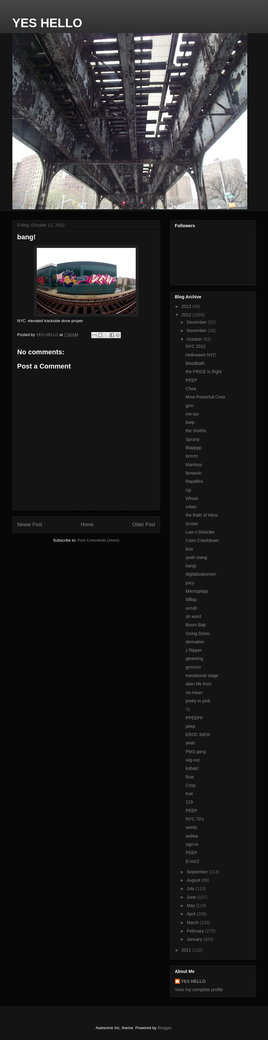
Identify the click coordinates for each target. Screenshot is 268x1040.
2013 (186, 306)
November (197, 330)
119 (189, 801)
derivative (194, 641)
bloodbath (195, 363)
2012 (186, 314)
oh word (193, 616)
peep (190, 726)
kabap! (191, 768)
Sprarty (192, 439)
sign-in (191, 844)
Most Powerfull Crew (205, 396)
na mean (193, 692)
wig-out (192, 759)
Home (87, 524)
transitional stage (201, 675)
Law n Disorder (200, 532)
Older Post (143, 524)
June (192, 897)
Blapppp (193, 447)
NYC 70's (194, 818)
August (194, 880)
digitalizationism (200, 574)
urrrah (191, 608)
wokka (191, 835)
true (189, 793)
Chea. (191, 388)
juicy (189, 582)
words (191, 827)
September (198, 871)
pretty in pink (197, 700)
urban (191, 506)
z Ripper (193, 650)
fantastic (193, 473)
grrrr (189, 405)
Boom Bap (195, 624)
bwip (189, 422)
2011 (186, 950)
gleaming (194, 658)
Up (188, 490)
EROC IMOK (197, 734)
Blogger (164, 1027)
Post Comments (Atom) (98, 540)
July (191, 888)
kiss (189, 549)
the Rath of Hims (201, 515)
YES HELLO (47, 23)
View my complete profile (199, 989)
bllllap (191, 599)
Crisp (190, 785)
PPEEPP (194, 717)
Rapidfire (194, 481)
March (193, 922)
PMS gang (195, 751)
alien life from (198, 683)
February (196, 930)
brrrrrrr (191, 456)
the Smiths (195, 430)
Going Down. (198, 633)
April (192, 913)
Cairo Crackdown (202, 540)
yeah (190, 742)
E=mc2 (192, 861)
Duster (191, 523)
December (197, 322)
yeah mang (196, 557)
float (189, 776)
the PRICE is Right (203, 371)
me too (192, 413)
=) (187, 709)
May (191, 905)
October (195, 339)
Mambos (193, 464)
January (195, 939)
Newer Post (29, 524)
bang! (190, 565)
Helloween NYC (200, 354)
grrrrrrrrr (193, 667)
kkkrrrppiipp (196, 591)
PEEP (191, 380)
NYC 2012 (195, 346)
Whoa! (191, 498)
